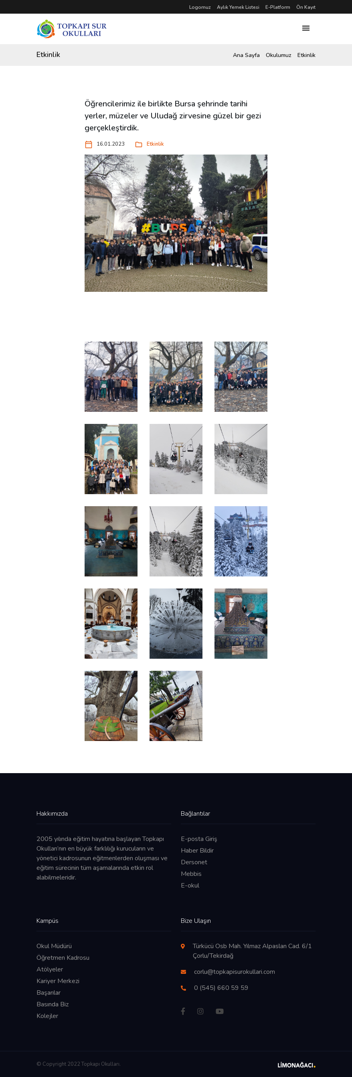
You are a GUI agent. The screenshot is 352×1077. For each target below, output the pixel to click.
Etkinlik (306, 55)
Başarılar (48, 992)
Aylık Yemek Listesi (238, 7)
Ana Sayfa (246, 55)
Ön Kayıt (306, 7)
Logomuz (200, 7)
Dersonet (194, 862)
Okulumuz (278, 55)
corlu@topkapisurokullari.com (234, 971)
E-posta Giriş (199, 839)
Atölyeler (49, 969)
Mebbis (191, 873)
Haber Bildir (197, 850)
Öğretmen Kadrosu (62, 957)
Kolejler (47, 1016)
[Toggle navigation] (306, 29)
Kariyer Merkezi (57, 981)
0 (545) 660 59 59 (221, 987)
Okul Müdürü (54, 946)
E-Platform (277, 7)
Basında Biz (52, 1004)
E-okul (190, 885)
